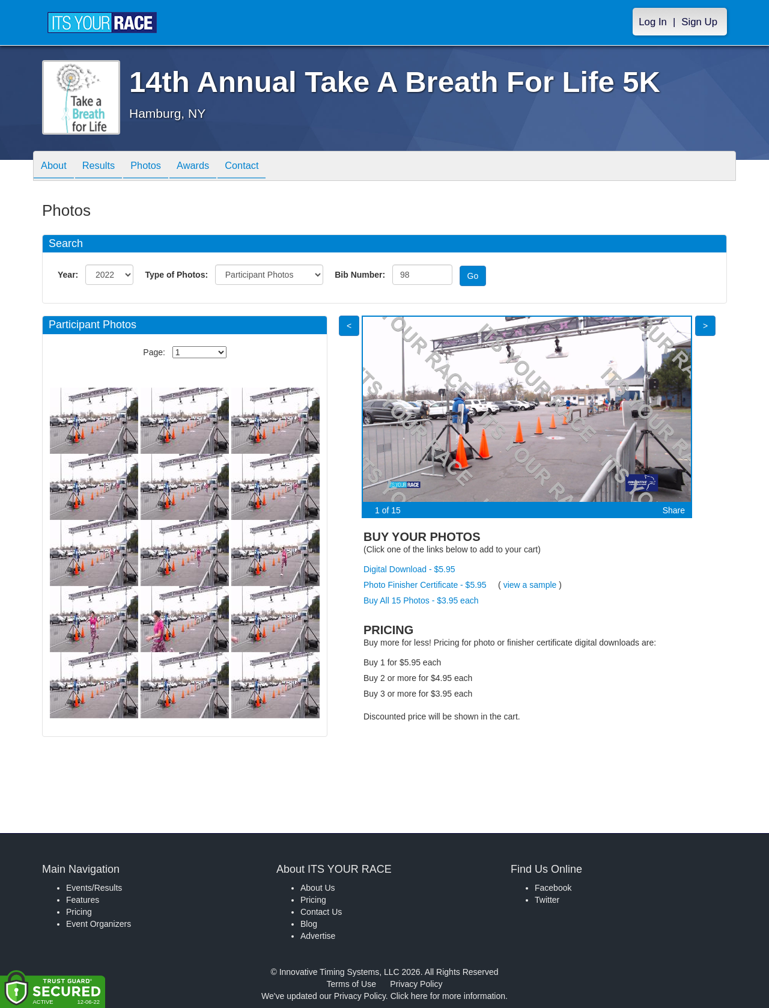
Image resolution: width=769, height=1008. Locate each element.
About (56, 167)
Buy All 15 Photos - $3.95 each (420, 600)
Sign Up (699, 22)
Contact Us (321, 912)
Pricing (79, 912)
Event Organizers (98, 924)
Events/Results (94, 888)
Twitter (547, 900)
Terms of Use (351, 984)
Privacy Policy (416, 984)
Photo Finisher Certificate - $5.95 (425, 585)
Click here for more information (448, 996)
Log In (653, 22)
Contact (262, 167)
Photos (156, 167)
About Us (317, 888)
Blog (308, 924)
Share (674, 510)
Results (105, 167)
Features (82, 900)
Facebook (553, 888)
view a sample (530, 585)
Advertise (317, 936)
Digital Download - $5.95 (409, 569)
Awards (208, 167)
